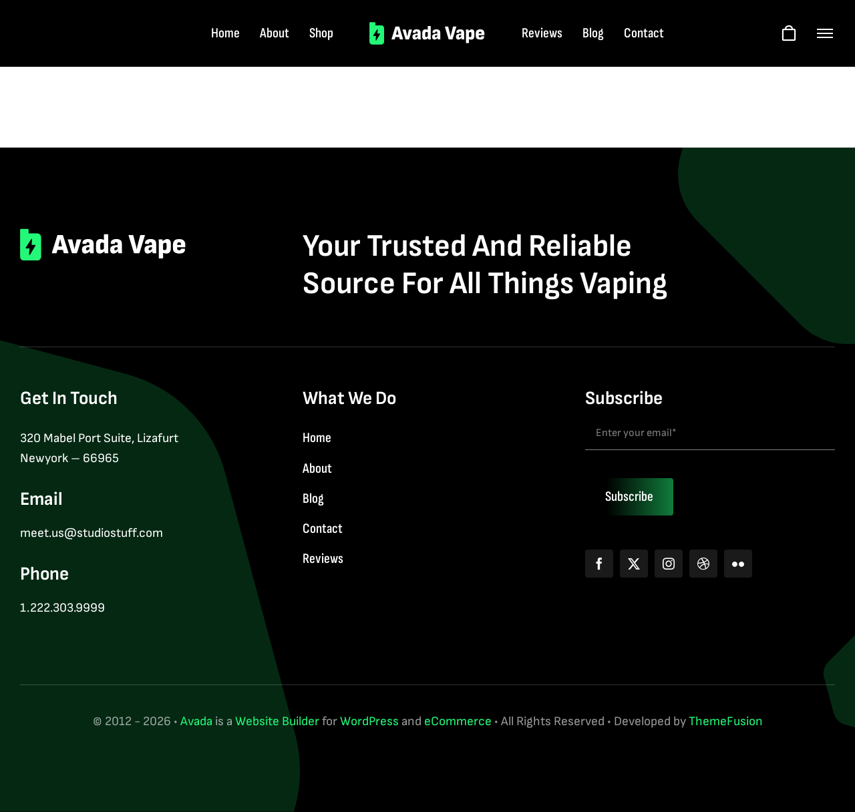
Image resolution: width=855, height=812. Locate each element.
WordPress (369, 721)
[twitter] (634, 564)
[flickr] (738, 564)
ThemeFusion (726, 721)
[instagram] (669, 564)
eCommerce (458, 721)
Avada (196, 721)
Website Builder (277, 721)
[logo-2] (427, 28)
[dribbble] (703, 564)
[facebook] (599, 564)
